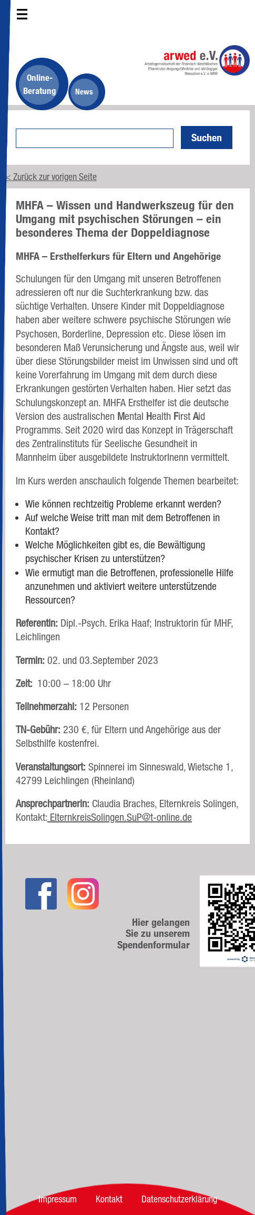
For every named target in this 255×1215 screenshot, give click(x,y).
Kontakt (109, 1199)
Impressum (57, 1199)
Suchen (206, 137)
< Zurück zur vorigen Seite (51, 176)
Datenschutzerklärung (179, 1199)
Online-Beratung (39, 84)
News (84, 92)
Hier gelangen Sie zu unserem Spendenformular (153, 934)
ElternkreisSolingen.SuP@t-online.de (119, 817)
